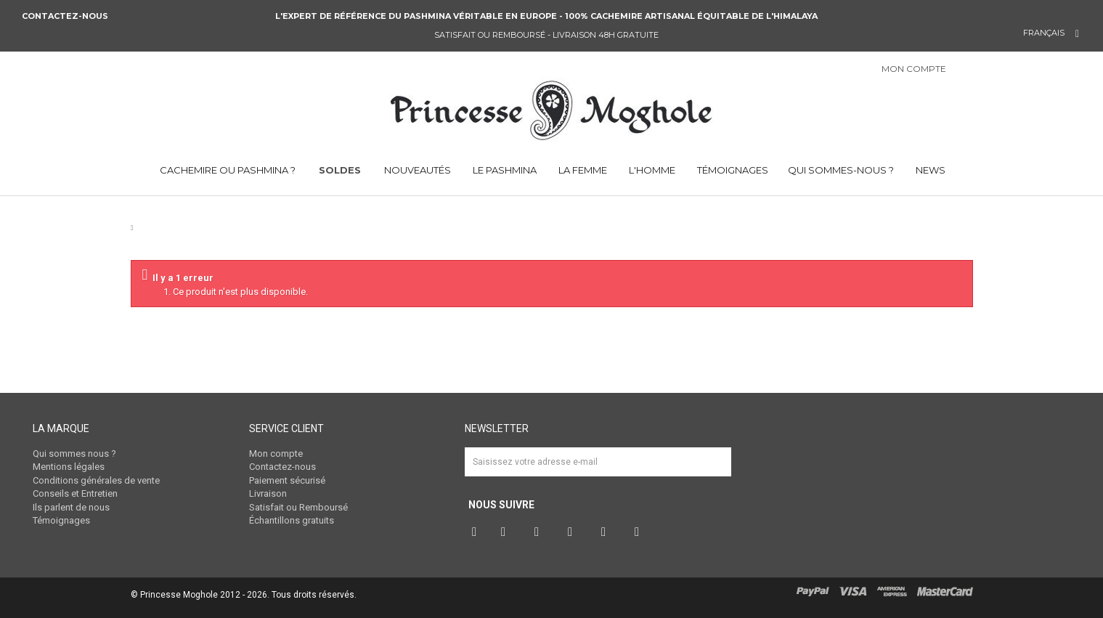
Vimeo (607, 532)
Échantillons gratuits (291, 520)
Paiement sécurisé (287, 480)
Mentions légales (69, 466)
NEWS (929, 170)
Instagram (573, 532)
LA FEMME (581, 170)
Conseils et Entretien (75, 493)
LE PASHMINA (504, 170)
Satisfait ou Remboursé (298, 507)
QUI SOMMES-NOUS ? (841, 170)
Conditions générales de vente (96, 480)
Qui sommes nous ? (74, 453)
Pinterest (540, 532)
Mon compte (276, 453)
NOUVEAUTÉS (417, 170)
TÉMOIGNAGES (731, 170)
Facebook (475, 532)
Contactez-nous (66, 16)
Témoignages (61, 520)
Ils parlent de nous (71, 507)
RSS (640, 532)
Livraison (268, 493)
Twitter (507, 532)
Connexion (975, 70)
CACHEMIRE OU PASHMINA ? (227, 170)
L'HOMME (651, 170)
